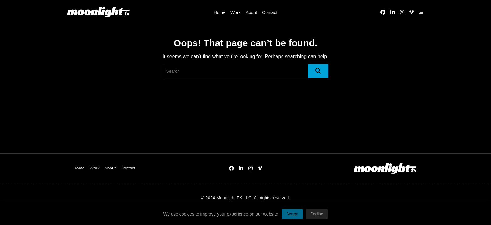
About (251, 12)
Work (235, 12)
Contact (269, 12)
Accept (292, 216)
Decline (316, 216)
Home (219, 12)
